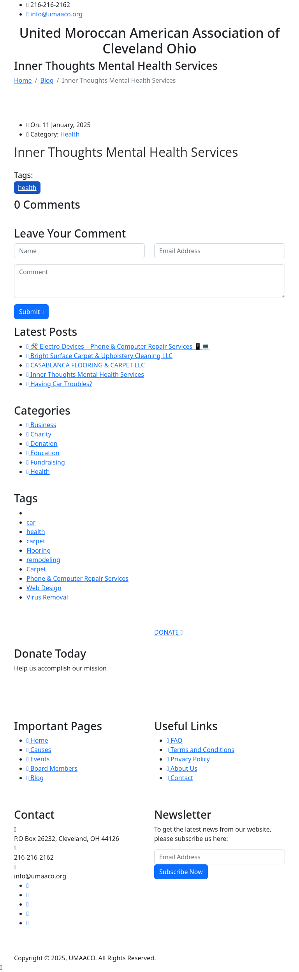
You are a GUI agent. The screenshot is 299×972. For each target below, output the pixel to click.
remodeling (43, 559)
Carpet (36, 569)
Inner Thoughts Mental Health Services (85, 374)
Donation (42, 443)
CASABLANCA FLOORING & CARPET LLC (85, 365)
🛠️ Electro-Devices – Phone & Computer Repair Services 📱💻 (117, 346)
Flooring (38, 550)
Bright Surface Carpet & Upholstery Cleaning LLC (99, 355)
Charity (38, 434)
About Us (182, 768)
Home (23, 80)
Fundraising (45, 462)
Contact (180, 777)
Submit (31, 311)
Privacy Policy (188, 759)
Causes (38, 749)
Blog (46, 80)
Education (43, 453)
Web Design (44, 588)
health (27, 187)
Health (70, 134)
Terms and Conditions (200, 749)
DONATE (168, 632)
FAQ (174, 740)
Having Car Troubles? (59, 384)
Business (41, 424)
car (30, 522)
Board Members (51, 768)
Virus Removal (47, 597)
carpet (35, 541)
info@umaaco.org (54, 14)
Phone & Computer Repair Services (77, 578)
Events (37, 759)
